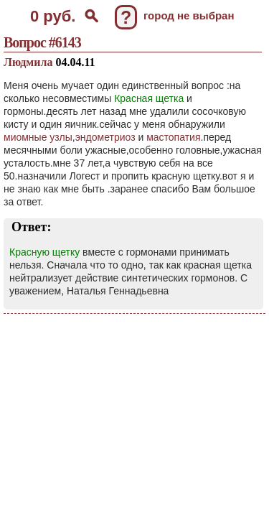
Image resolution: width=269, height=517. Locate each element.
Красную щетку (44, 252)
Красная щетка (149, 98)
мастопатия (173, 137)
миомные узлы (38, 137)
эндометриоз (105, 137)
